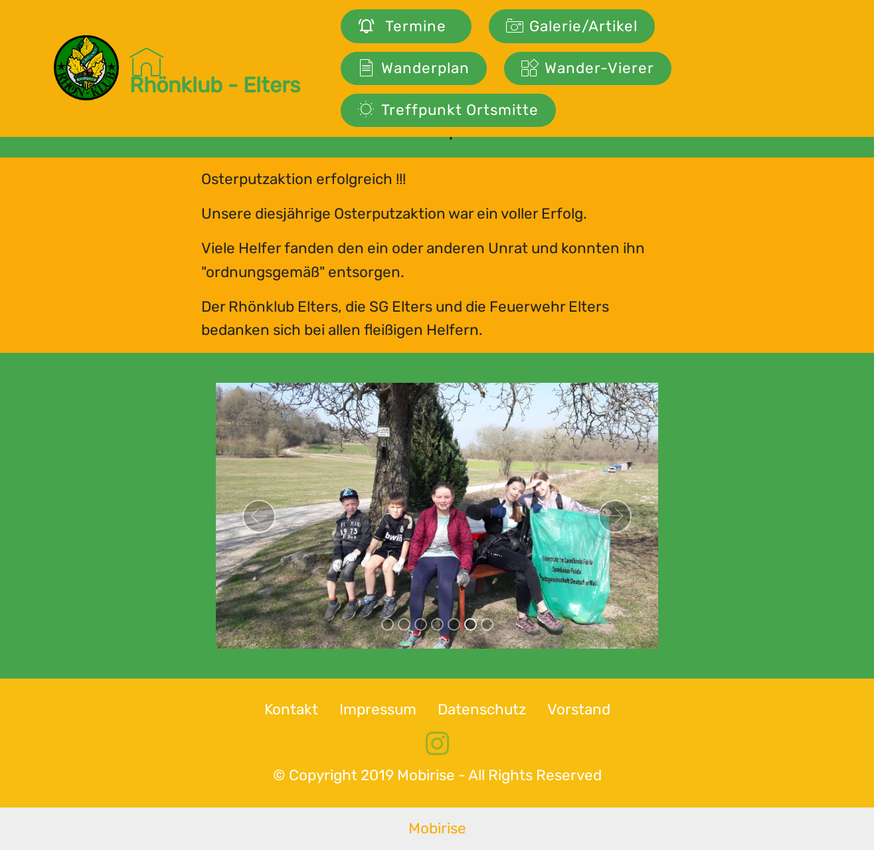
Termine (406, 26)
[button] (259, 516)
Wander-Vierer (587, 68)
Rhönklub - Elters (215, 68)
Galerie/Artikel (572, 26)
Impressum (377, 709)
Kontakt (291, 709)
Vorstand (578, 709)
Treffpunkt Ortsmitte (448, 110)
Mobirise (437, 828)
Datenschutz (482, 709)
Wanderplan (414, 68)
